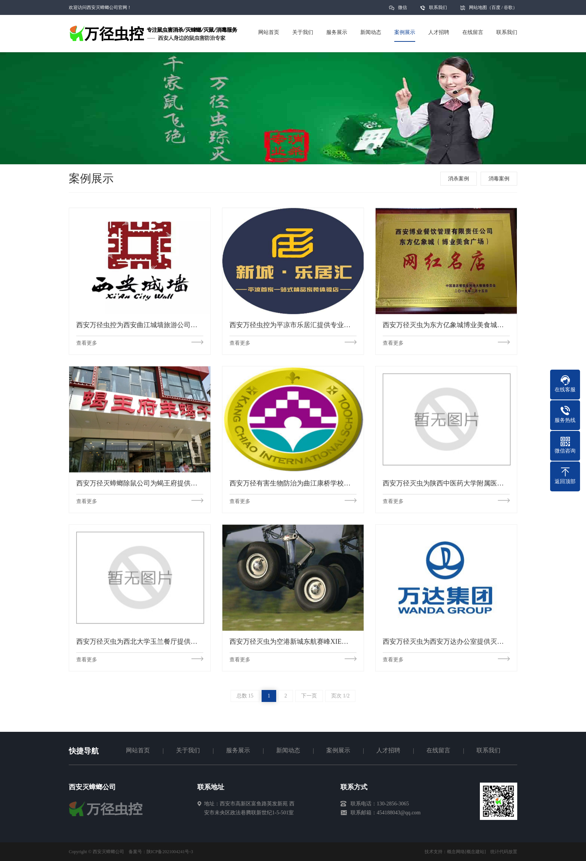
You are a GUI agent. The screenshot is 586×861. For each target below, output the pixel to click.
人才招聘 (388, 750)
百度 (495, 7)
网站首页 (138, 750)
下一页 (309, 696)
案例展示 (338, 750)
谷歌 (508, 7)
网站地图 (478, 7)
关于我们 (188, 750)
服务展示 (238, 750)
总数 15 (245, 696)
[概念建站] (475, 851)
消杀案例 (460, 178)
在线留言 (438, 750)
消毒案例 (500, 178)
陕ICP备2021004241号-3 (169, 851)
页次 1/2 (340, 696)
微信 (402, 10)
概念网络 (456, 851)
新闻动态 (288, 750)
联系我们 (438, 7)
